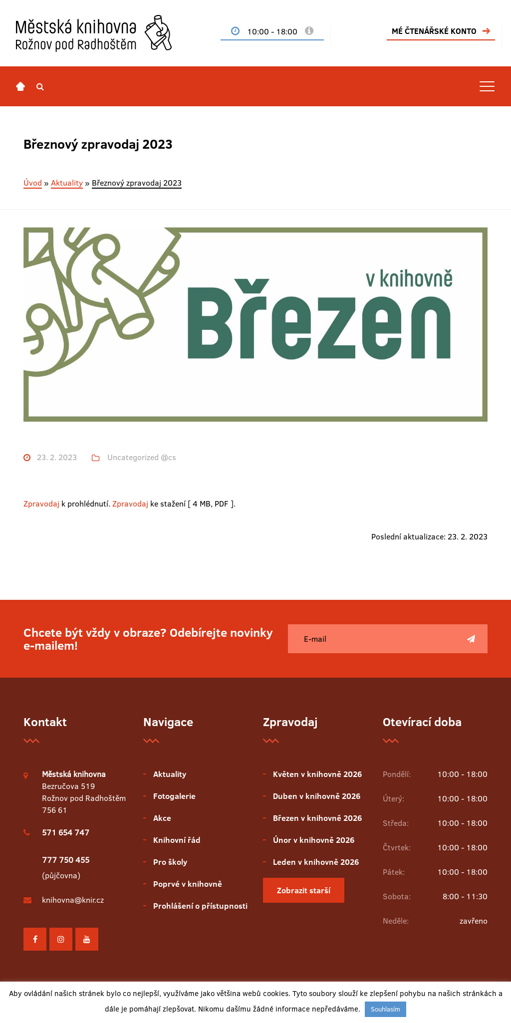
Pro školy (170, 861)
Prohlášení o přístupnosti (200, 905)
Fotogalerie (174, 795)
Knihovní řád (177, 839)
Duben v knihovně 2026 (316, 795)
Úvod (32, 182)
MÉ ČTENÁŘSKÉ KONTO (434, 30)
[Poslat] (471, 638)
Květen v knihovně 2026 (317, 773)
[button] (40, 86)
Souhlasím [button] (385, 1009)
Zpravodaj (41, 503)
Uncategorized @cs (141, 457)
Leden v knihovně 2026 (316, 861)
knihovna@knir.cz (73, 899)
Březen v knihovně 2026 (317, 817)
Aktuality (67, 182)
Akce (162, 817)
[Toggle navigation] (487, 86)
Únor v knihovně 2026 (313, 839)
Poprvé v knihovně (187, 883)
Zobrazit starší (303, 890)
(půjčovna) (65, 867)
